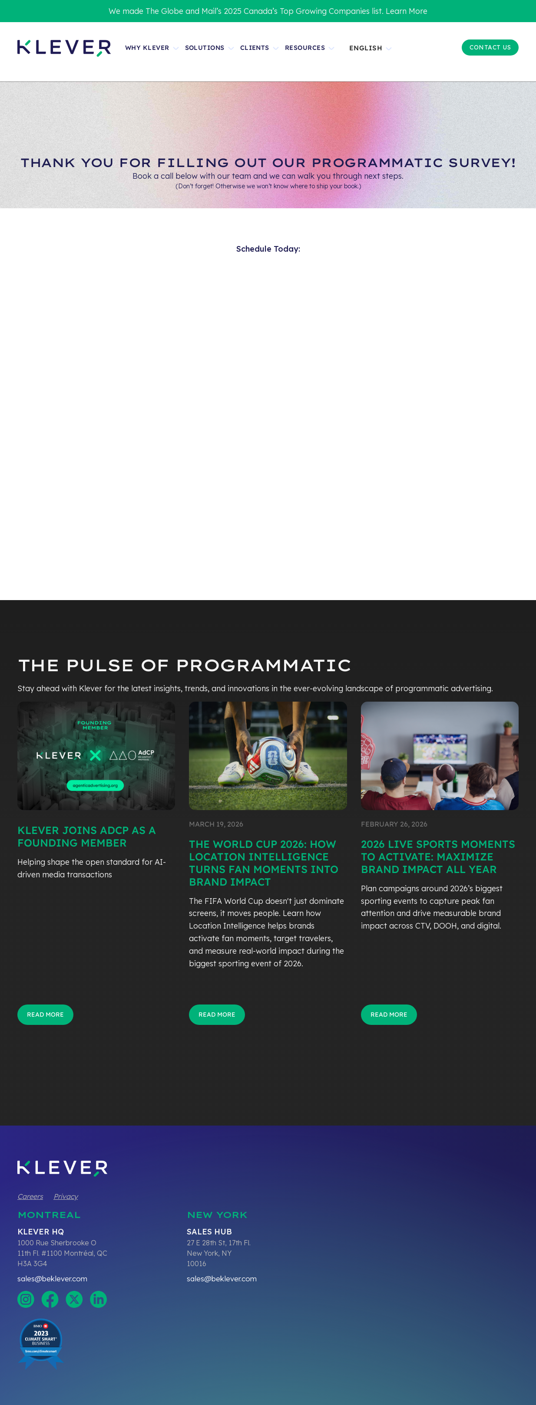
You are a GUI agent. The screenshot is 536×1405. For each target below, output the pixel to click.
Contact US (490, 47)
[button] (374, 51)
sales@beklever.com (52, 1278)
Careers (30, 1196)
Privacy (65, 1196)
